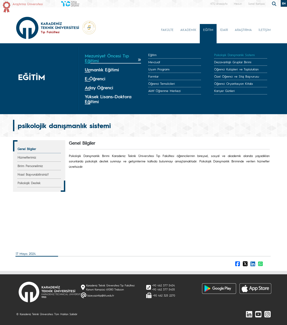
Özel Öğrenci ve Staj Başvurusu (236, 76)
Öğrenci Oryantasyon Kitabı (233, 83)
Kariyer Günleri (224, 91)
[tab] (113, 58)
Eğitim (152, 55)
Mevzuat (154, 62)
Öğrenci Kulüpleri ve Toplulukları (236, 69)
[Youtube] (258, 314)
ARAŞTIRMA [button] (243, 30)
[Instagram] (267, 314)
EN (284, 3)
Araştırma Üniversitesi (28, 4)
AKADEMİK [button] (188, 30)
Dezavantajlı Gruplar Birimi (232, 62)
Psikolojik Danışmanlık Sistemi (234, 55)
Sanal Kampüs (256, 3)
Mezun (238, 3)
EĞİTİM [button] (208, 30)
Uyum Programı (159, 69)
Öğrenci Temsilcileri (161, 83)
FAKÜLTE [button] (167, 30)
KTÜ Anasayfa (219, 3)
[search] (274, 3)
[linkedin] (249, 314)
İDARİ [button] (224, 30)
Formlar (153, 76)
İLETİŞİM (265, 30)
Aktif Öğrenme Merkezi (164, 91)
